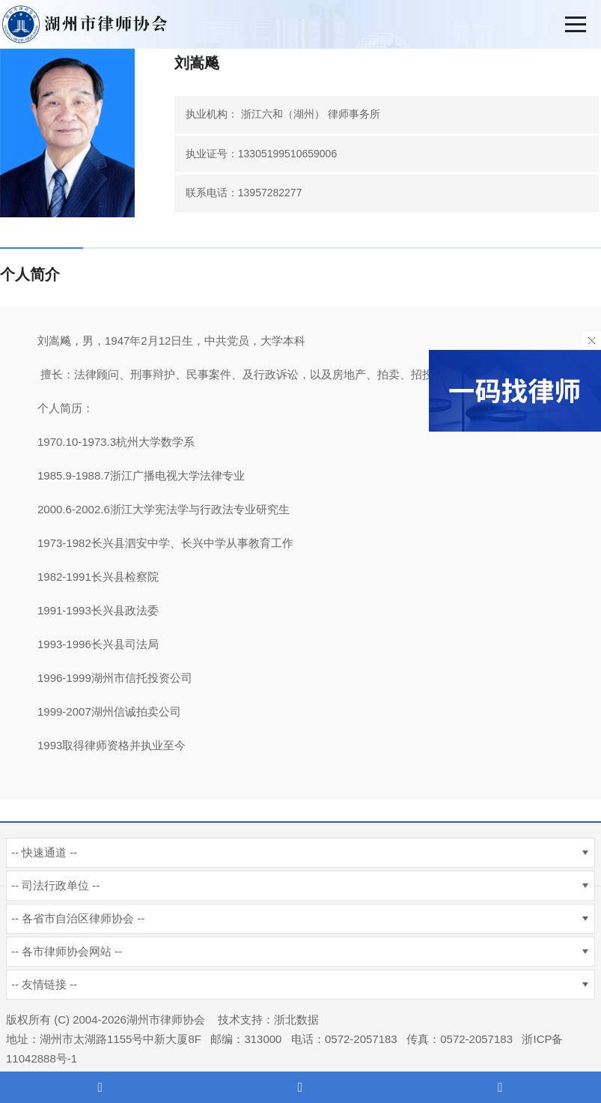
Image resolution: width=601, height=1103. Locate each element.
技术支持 (240, 1019)
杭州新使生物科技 (373, 1019)
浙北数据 (296, 1019)
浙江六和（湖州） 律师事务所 (310, 114)
